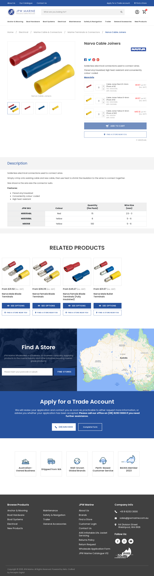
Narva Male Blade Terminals (11, 295)
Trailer (108, 21)
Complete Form (90, 427)
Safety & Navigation (93, 21)
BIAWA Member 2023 (129, 469)
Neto (65, 569)
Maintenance (75, 21)
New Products (141, 21)
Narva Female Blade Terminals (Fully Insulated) (74, 296)
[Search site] (121, 12)
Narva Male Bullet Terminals (103, 295)
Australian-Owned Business (25, 469)
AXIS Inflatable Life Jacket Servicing (93, 534)
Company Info (124, 504)
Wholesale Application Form (94, 548)
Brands (83, 515)
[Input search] (80, 12)
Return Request (87, 544)
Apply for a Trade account (118, 3)
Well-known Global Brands (77, 469)
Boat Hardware (33, 21)
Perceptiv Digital (17, 572)
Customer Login (88, 523)
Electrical (62, 21)
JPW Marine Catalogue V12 (93, 553)
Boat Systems (49, 21)
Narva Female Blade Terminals (43, 295)
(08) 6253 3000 (64, 427)
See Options (15, 305)
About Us (11, 3)
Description (17, 163)
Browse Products (18, 504)
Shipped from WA (51, 469)
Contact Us (42, 3)
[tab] (17, 163)
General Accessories (123, 21)
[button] (144, 12)
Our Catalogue (25, 3)
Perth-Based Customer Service (103, 469)
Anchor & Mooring (15, 21)
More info (89, 77)
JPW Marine (86, 504)
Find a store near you (115, 134)
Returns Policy (86, 539)
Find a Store (141, 3)
